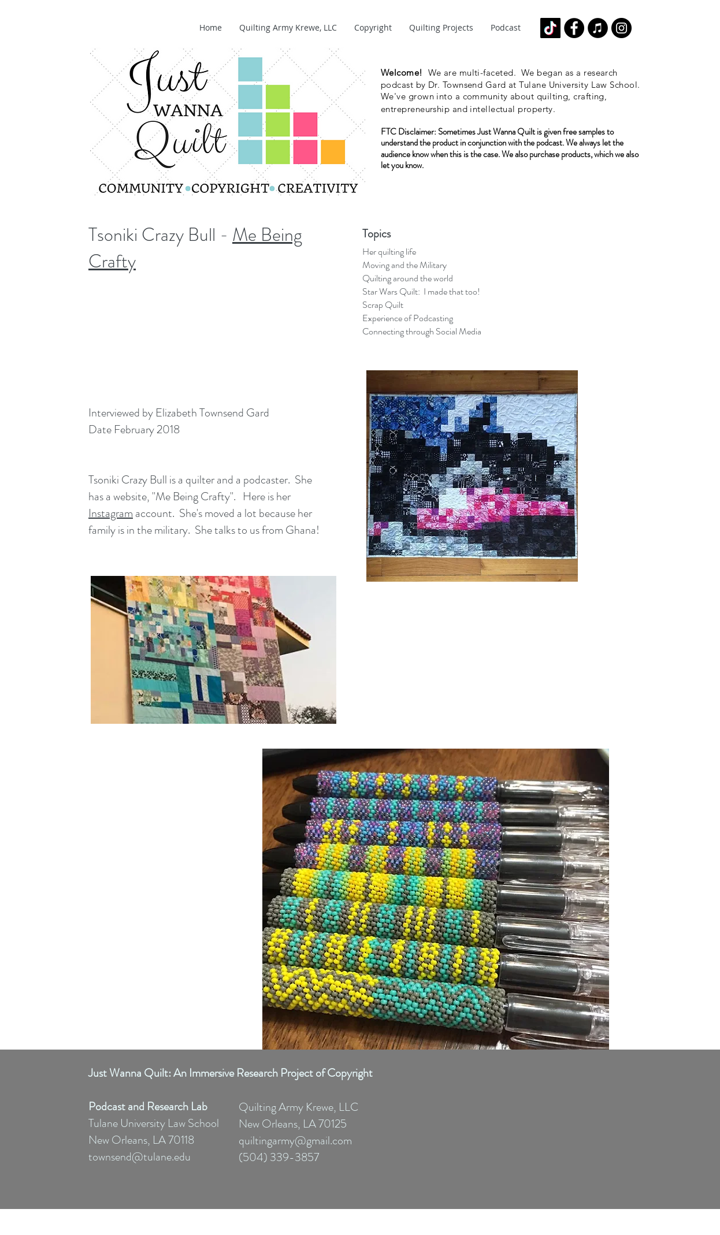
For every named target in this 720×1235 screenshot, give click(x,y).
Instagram (110, 513)
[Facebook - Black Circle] (574, 28)
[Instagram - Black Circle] (621, 28)
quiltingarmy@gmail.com (295, 1140)
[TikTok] (550, 28)
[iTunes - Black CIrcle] (598, 28)
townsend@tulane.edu (139, 1156)
